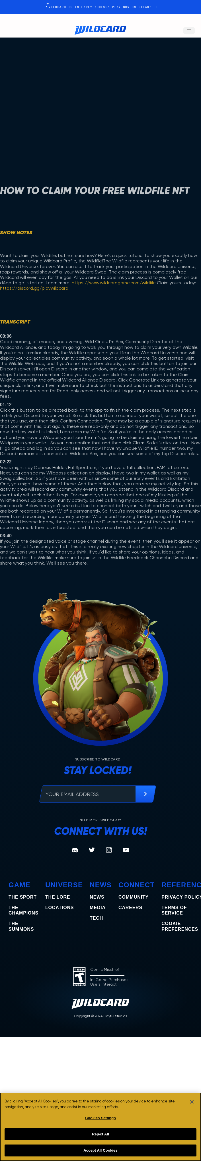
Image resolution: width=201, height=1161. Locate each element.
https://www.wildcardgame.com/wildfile (114, 282)
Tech (96, 918)
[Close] (192, 1102)
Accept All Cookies (100, 1150)
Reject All (100, 1134)
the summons (21, 926)
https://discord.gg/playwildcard (34, 288)
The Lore (57, 897)
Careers (130, 907)
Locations (59, 907)
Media (98, 907)
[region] (100, 1127)
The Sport (23, 897)
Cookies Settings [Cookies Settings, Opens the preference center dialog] (100, 1118)
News (97, 897)
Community (133, 897)
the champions (23, 910)
